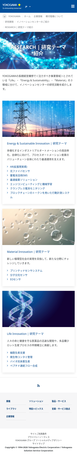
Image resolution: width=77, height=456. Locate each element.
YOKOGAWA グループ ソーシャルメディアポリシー (38, 440)
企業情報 (38, 16)
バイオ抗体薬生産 (20, 361)
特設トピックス (36, 408)
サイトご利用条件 (38, 433)
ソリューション (36, 401)
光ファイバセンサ (20, 171)
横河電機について (54, 16)
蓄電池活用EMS (18, 175)
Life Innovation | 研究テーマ (25, 334)
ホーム (27, 16)
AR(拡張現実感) (18, 166)
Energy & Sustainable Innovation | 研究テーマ (37, 143)
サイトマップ (38, 443)
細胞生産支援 (17, 352)
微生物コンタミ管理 (21, 357)
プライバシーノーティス (39, 437)
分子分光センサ (18, 275)
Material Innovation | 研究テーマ (28, 252)
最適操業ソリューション (23, 179)
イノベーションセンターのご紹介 (33, 21)
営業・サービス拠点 (61, 408)
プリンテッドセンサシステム (26, 270)
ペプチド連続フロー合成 (23, 365)
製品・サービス (59, 401)
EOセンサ (15, 279)
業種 (8, 401)
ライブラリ (11, 408)
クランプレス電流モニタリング (27, 188)
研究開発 (9, 21)
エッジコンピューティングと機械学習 (31, 184)
